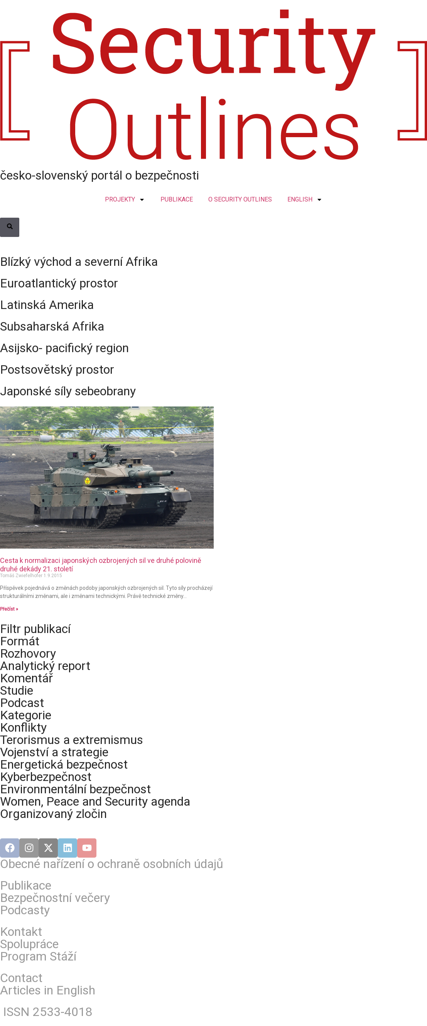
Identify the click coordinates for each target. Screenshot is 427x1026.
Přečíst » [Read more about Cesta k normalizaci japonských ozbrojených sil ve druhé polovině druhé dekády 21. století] (9, 609)
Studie (16, 690)
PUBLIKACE (176, 199)
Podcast (22, 702)
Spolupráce (29, 944)
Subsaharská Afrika (52, 326)
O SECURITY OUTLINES (240, 199)
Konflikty (23, 727)
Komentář (26, 678)
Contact (21, 978)
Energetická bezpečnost (64, 764)
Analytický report (45, 665)
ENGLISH (304, 200)
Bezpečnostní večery (55, 897)
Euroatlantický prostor (59, 283)
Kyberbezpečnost (45, 776)
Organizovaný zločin (53, 813)
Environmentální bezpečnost (75, 789)
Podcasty (25, 910)
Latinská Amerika (47, 304)
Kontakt (21, 931)
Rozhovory (28, 653)
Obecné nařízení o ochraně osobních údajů (111, 863)
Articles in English (47, 990)
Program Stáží (38, 956)
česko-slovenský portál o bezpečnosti (99, 175)
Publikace (25, 885)
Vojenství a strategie (54, 752)
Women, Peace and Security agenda (95, 801)
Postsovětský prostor (57, 369)
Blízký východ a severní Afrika (79, 261)
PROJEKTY (125, 200)
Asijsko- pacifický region (64, 348)
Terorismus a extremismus (71, 739)
